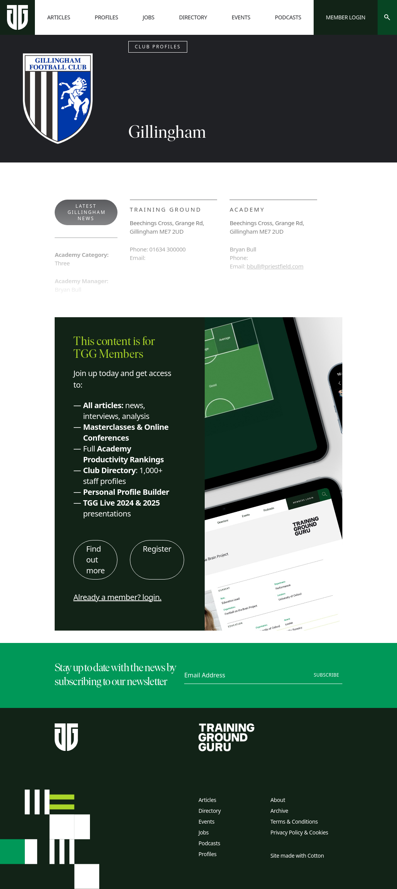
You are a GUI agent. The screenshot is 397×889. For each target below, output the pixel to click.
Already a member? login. (117, 597)
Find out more (95, 560)
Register (157, 549)
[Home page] (17, 17)
